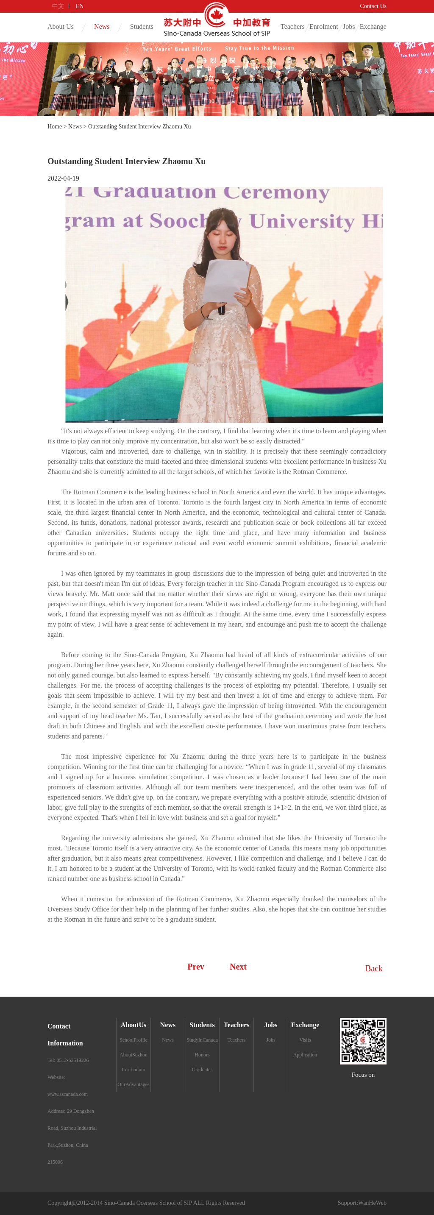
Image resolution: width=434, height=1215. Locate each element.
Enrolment (323, 26)
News (101, 26)
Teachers (293, 26)
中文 (58, 6)
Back (373, 968)
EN (80, 6)
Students (141, 26)
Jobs (349, 26)
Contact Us (373, 6)
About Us (60, 26)
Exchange (373, 26)
